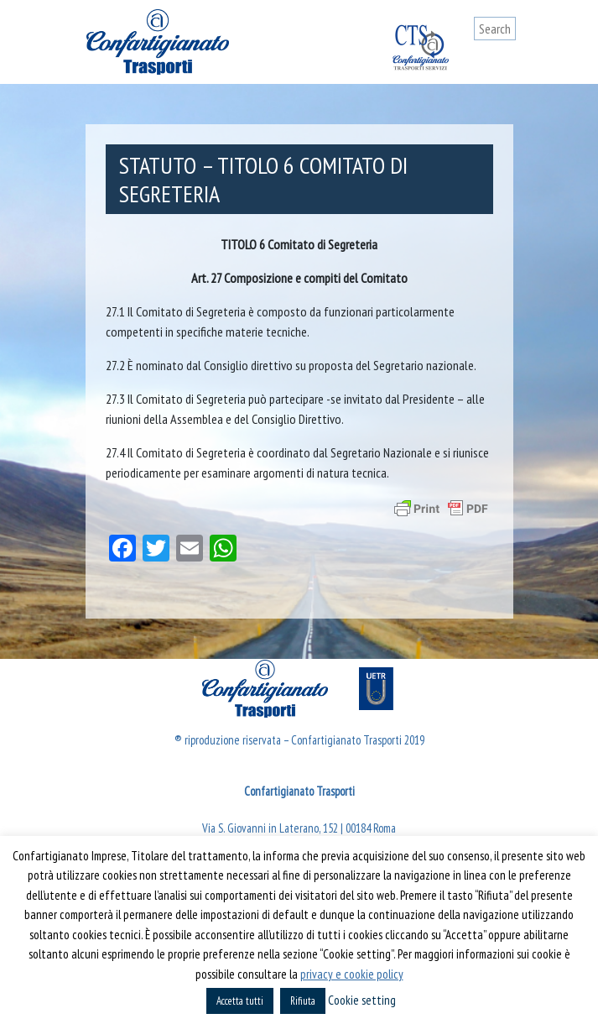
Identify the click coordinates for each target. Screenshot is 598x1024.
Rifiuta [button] (302, 1001)
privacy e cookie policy (351, 974)
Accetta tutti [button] (239, 1001)
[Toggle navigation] (503, 60)
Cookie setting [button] (362, 1000)
